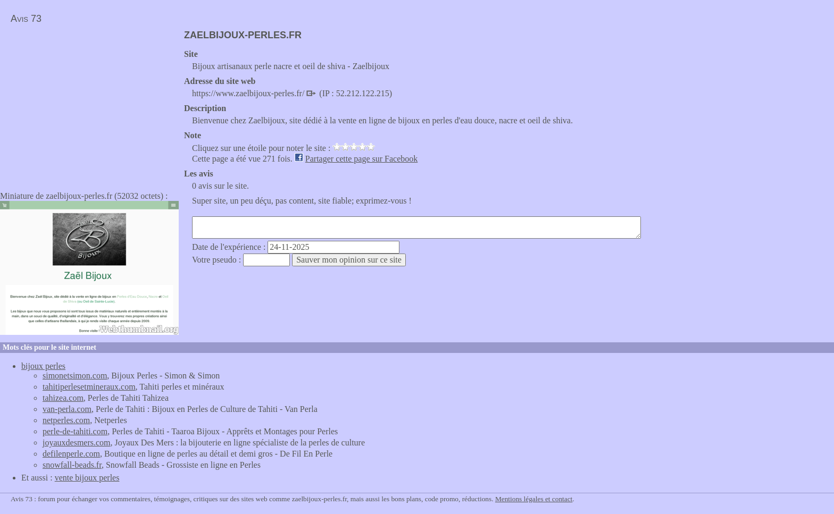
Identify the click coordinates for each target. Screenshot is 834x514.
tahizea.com (63, 397)
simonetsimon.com (75, 375)
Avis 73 (26, 18)
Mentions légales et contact (533, 499)
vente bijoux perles (87, 477)
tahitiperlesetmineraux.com (89, 386)
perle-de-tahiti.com (75, 431)
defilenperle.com (71, 453)
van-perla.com (67, 409)
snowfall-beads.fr (72, 464)
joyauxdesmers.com (77, 442)
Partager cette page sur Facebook (361, 158)
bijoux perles (43, 365)
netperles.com (66, 420)
